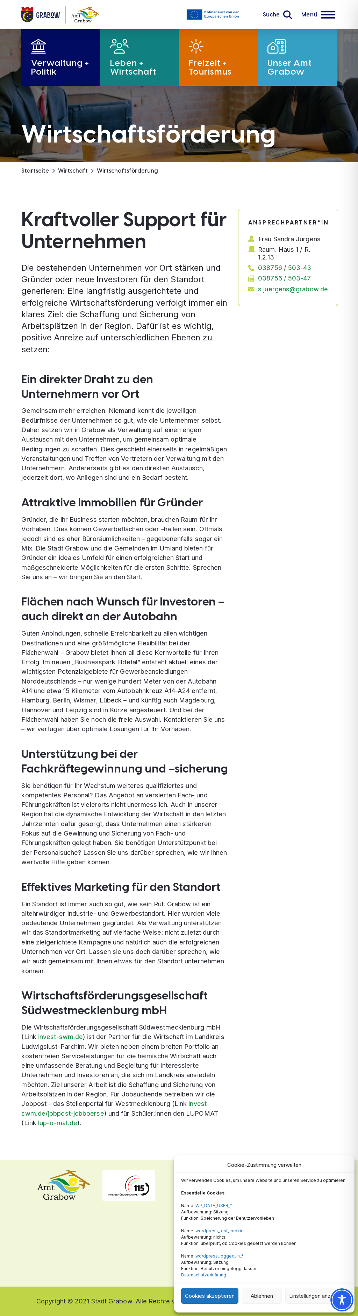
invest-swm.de (60, 1036)
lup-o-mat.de (57, 1123)
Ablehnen (262, 1296)
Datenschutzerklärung (203, 1274)
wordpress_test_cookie (219, 1230)
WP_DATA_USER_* (213, 1205)
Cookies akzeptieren (210, 1296)
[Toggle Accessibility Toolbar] (342, 1300)
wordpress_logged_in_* (219, 1256)
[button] (277, 14)
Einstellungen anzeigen (316, 1296)
